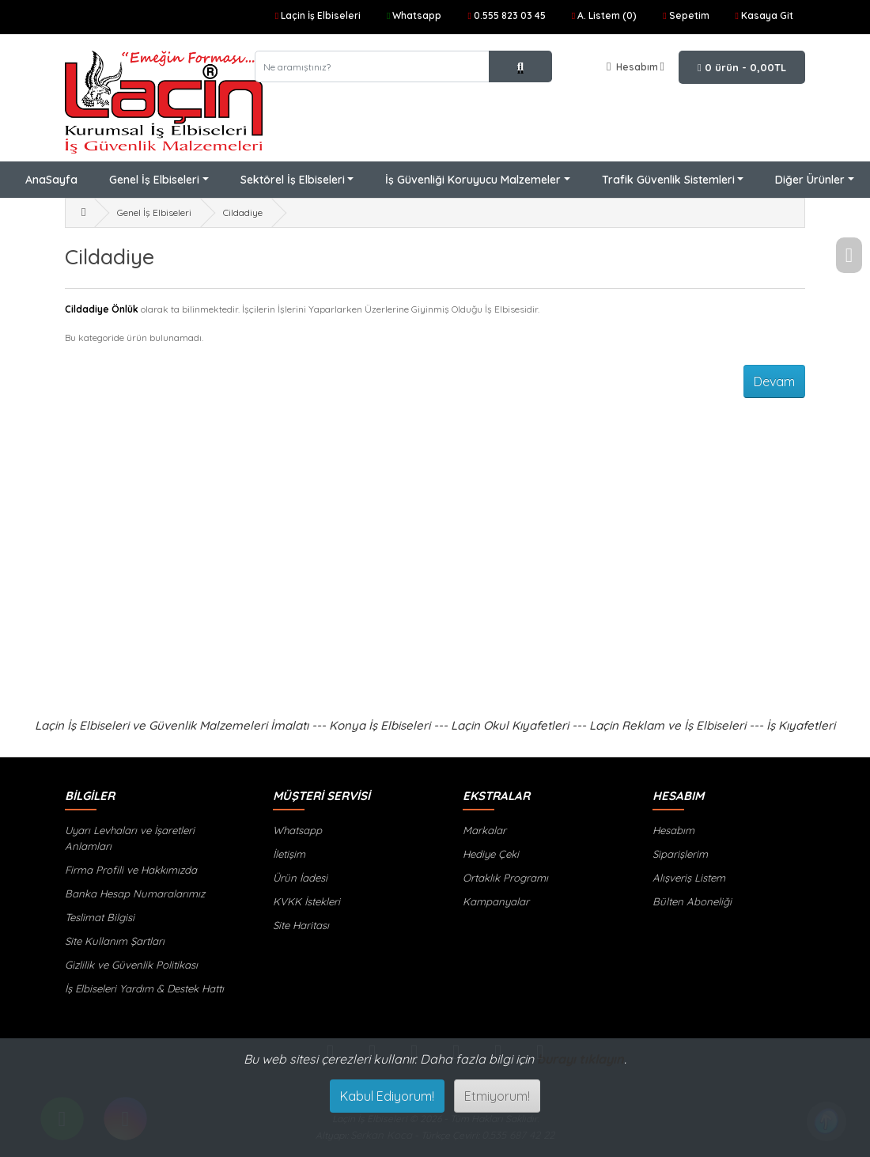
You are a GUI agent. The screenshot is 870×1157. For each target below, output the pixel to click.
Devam (774, 381)
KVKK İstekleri (306, 901)
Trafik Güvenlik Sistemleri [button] (668, 180)
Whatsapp (297, 830)
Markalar (484, 830)
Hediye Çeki (491, 854)
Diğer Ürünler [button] (810, 180)
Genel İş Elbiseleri (154, 212)
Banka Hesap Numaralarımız (135, 893)
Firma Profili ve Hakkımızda (131, 869)
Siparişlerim (680, 854)
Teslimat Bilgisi (99, 917)
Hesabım (673, 830)
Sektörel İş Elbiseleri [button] (292, 180)
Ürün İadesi (300, 877)
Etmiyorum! (497, 1096)
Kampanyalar (496, 901)
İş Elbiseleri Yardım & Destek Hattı (144, 988)
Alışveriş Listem (688, 877)
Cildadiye (243, 212)
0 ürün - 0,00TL (742, 67)
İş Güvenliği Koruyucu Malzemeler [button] (473, 180)
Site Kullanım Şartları (115, 941)
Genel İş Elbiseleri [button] (154, 180)
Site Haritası (301, 925)
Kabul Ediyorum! (387, 1096)
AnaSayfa (51, 180)
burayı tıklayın (580, 1059)
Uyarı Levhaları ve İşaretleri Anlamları (130, 838)
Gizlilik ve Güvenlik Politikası (131, 964)
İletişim (289, 854)
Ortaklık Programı (505, 877)
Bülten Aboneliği (692, 901)
